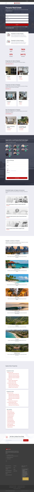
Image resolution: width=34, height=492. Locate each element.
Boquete (17, 325)
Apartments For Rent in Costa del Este (14, 398)
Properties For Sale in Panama (17, 33)
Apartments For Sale (10, 372)
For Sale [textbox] (7, 17)
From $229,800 (21, 128)
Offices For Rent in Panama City (13, 403)
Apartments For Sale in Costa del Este (14, 377)
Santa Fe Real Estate (10, 424)
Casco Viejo (17, 297)
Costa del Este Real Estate (11, 413)
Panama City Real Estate (10, 412)
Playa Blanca (17, 283)
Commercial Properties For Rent (11, 402)
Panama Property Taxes (8, 470)
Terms (14, 467)
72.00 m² (8, 77)
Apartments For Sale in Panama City (14, 373)
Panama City (17, 255)
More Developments (9, 113)
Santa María (9, 129)
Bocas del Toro (17, 269)
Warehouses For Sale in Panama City (14, 385)
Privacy (14, 469)
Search (17, 24)
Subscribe (26, 440)
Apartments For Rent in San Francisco (14, 395)
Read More (8, 205)
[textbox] (17, 20)
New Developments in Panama (21, 487)
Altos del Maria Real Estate (11, 425)
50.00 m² (20, 102)
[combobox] (17, 17)
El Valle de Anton (17, 353)
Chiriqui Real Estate (10, 417)
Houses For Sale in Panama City (13, 380)
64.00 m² (20, 77)
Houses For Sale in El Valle (12, 381)
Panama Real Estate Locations (17, 488)
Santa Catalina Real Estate (11, 421)
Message (8, 172)
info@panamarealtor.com (10, 457)
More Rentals (8, 88)
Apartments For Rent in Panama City (14, 394)
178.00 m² (8, 102)
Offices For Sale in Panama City (13, 384)
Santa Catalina (17, 311)
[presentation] (5, 74)
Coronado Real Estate (10, 416)
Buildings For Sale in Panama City (13, 387)
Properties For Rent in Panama (17, 40)
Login (27, 1)
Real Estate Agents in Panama (12, 487)
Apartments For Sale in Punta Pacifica (14, 376)
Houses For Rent (9, 399)
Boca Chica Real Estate (10, 420)
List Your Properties (25, 479)
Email (8, 165)
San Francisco (21, 129)
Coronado (17, 339)
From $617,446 (9, 128)
